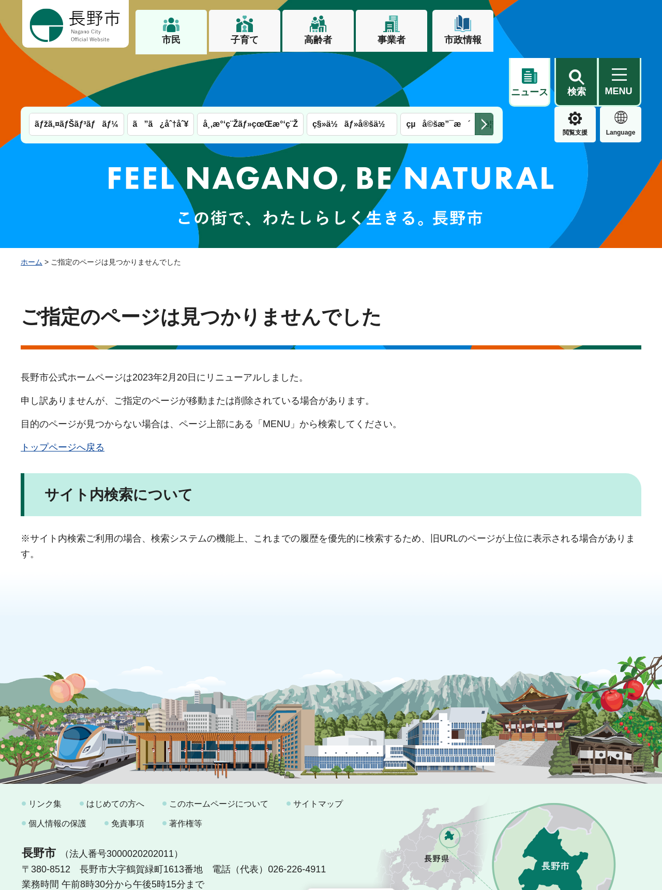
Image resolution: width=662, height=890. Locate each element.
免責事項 (127, 770)
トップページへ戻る (62, 394)
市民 (171, 40)
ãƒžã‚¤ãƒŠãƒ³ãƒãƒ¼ (76, 71)
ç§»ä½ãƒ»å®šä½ (352, 71)
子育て (245, 40)
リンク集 (45, 751)
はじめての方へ (115, 751)
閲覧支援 (529, 79)
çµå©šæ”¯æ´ (438, 71)
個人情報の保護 (57, 770)
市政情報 (463, 40)
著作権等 (185, 770)
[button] (576, 24)
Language (575, 79)
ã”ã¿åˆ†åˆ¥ (161, 71)
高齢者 (318, 40)
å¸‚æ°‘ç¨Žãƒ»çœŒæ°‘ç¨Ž (250, 71)
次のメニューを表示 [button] (484, 71)
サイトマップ (318, 751)
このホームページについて (218, 751)
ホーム (31, 209)
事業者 (391, 40)
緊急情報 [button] (620, 77)
